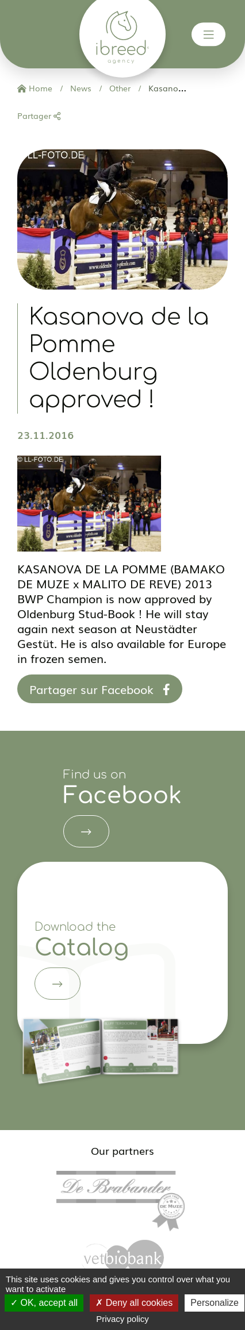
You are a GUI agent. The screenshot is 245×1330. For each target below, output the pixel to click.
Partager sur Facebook (99, 688)
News (79, 88)
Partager (38, 115)
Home (34, 88)
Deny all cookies (134, 1303)
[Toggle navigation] (209, 34)
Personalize (214, 1303)
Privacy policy (122, 1319)
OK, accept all (44, 1303)
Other (119, 88)
